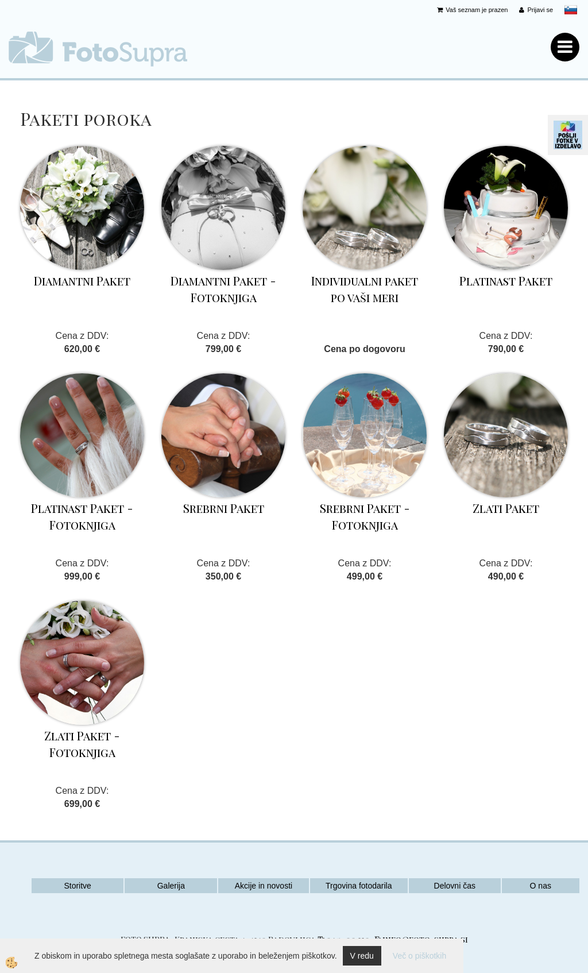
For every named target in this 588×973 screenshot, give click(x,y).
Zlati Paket (506, 508)
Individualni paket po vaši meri (364, 289)
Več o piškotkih (419, 955)
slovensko (570, 9)
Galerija (171, 885)
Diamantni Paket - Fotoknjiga (223, 289)
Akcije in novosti (263, 885)
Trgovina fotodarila (359, 885)
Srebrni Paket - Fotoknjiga (365, 516)
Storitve (77, 885)
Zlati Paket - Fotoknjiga (82, 744)
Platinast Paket (505, 280)
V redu (362, 955)
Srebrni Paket (223, 508)
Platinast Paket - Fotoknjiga (82, 516)
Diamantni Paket (82, 280)
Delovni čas (454, 885)
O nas (540, 885)
